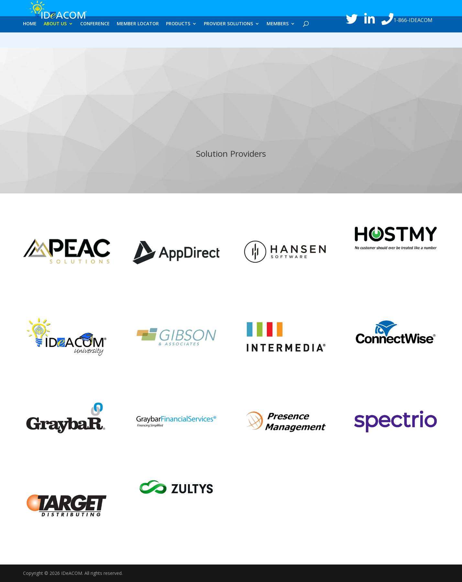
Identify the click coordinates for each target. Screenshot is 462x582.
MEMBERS (278, 41)
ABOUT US (55, 41)
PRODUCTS (178, 41)
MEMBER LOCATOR (138, 41)
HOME (30, 41)
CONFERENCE (95, 41)
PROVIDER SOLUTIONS (228, 41)
